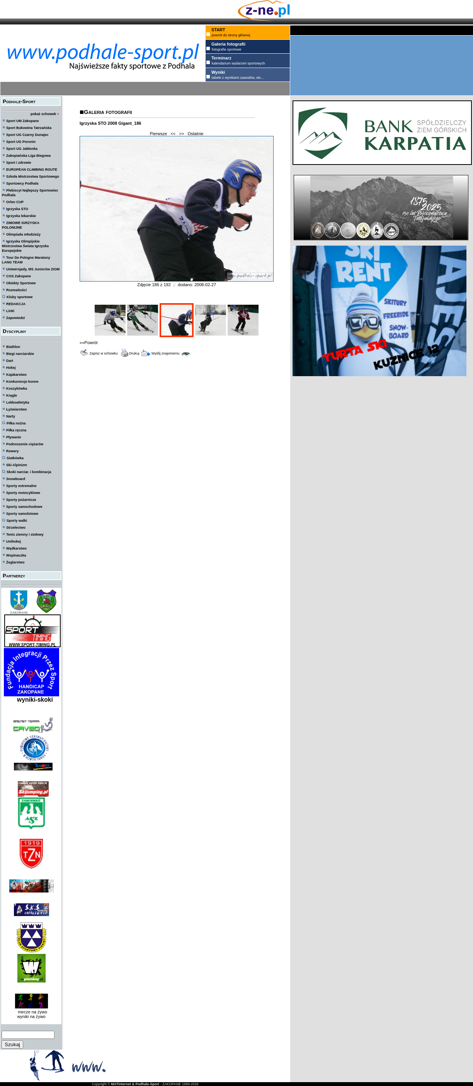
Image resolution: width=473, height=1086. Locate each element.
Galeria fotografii (108, 112)
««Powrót (88, 342)
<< (172, 133)
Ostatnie (196, 133)
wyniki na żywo (31, 1016)
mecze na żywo (31, 1012)
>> (181, 133)
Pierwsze (158, 133)
